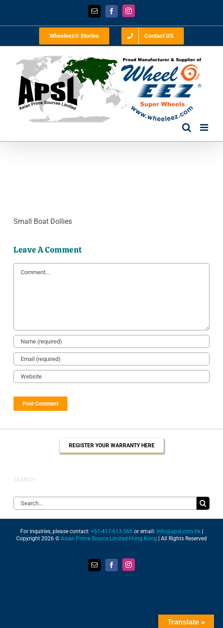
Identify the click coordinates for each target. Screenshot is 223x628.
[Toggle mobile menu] (205, 127)
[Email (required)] (111, 358)
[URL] (111, 376)
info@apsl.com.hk (178, 531)
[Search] (203, 503)
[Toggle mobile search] (186, 127)
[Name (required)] (111, 341)
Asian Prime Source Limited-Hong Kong (109, 538)
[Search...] (104, 503)
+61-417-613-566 (112, 531)
